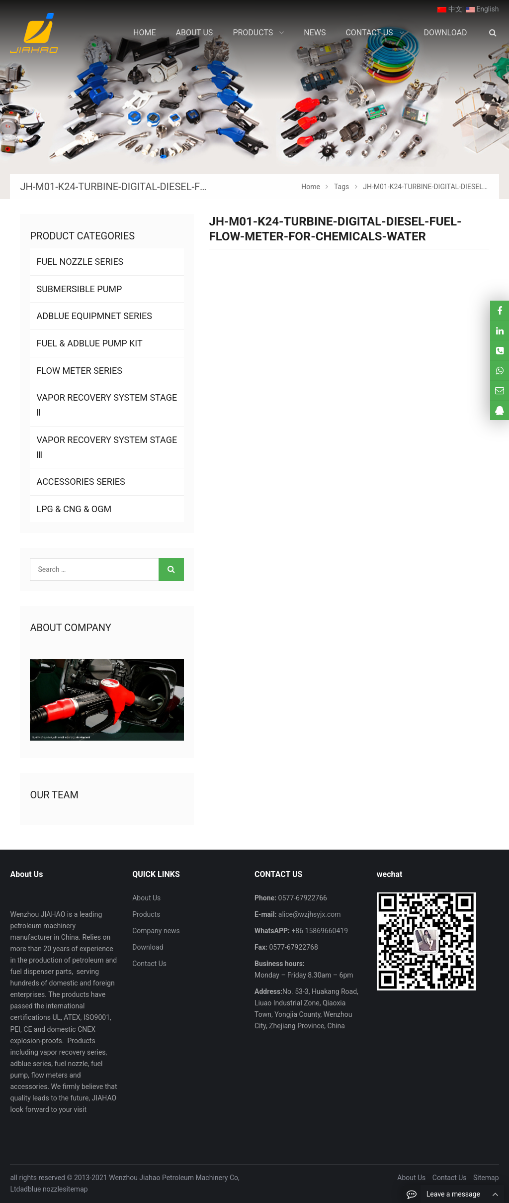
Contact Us (149, 964)
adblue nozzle (41, 1189)
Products (146, 914)
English (482, 9)
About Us (146, 898)
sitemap (75, 1189)
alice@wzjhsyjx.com (308, 914)
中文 (449, 9)
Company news (156, 931)
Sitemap (486, 1178)
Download (147, 947)
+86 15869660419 (319, 931)
